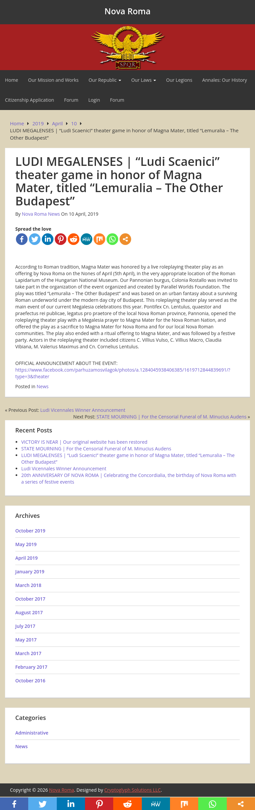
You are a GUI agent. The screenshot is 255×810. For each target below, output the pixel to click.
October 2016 (30, 680)
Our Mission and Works (53, 80)
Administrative (31, 733)
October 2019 (30, 530)
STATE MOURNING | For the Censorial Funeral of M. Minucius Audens (172, 416)
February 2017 (31, 667)
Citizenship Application (29, 100)
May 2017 (26, 639)
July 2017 (25, 626)
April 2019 (26, 558)
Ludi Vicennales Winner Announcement (82, 410)
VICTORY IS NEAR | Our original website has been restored (84, 442)
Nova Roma (128, 11)
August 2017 (29, 612)
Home (11, 80)
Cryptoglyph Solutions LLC (132, 790)
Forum (71, 100)
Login (94, 100)
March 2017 (28, 653)
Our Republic (105, 80)
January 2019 (29, 571)
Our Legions (179, 80)
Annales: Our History (224, 80)
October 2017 (30, 599)
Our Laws (143, 80)
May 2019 (26, 544)
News (42, 386)
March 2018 (28, 585)
